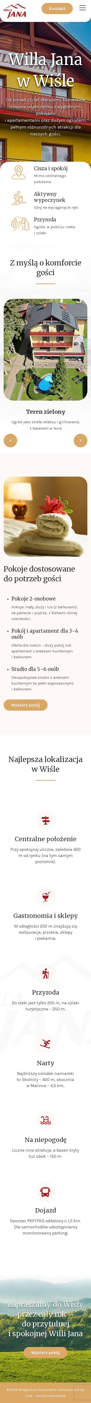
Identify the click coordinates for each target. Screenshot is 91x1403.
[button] (10, 440)
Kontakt (57, 8)
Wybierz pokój (25, 705)
